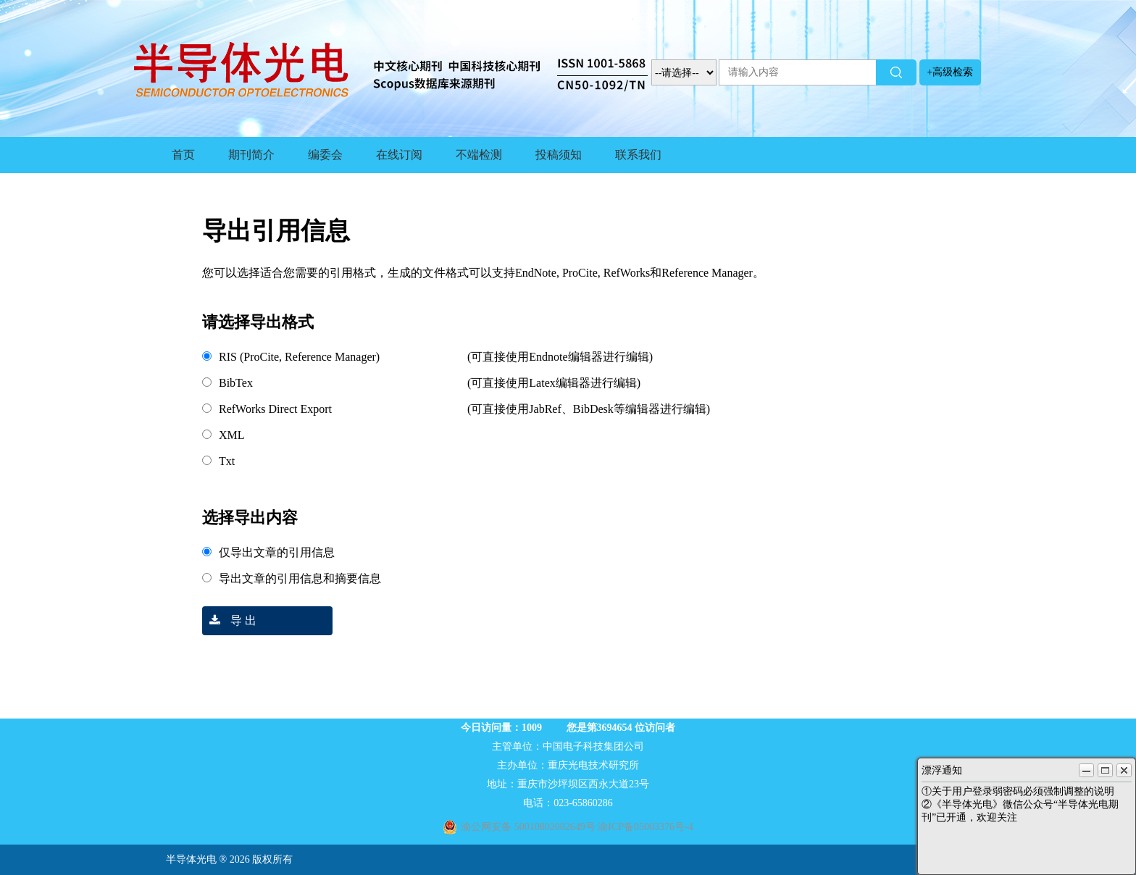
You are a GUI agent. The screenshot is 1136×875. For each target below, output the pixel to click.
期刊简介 (251, 154)
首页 (183, 154)
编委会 (325, 154)
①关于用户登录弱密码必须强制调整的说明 (1018, 791)
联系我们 (638, 154)
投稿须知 (558, 154)
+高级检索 (950, 72)
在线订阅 (399, 154)
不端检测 (479, 154)
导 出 (229, 620)
